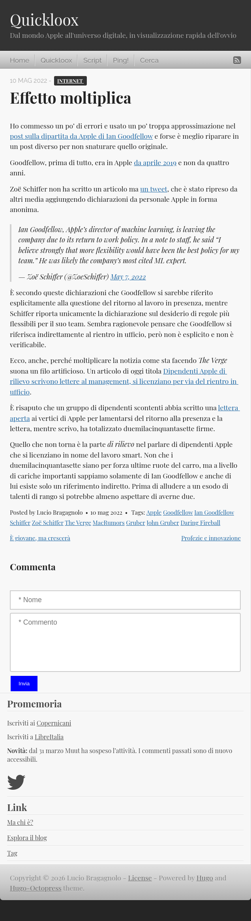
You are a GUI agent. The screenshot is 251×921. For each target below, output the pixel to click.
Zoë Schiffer (48, 523)
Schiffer (20, 523)
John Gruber (162, 523)
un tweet (153, 188)
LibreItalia (49, 737)
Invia (24, 684)
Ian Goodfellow (214, 512)
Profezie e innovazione (211, 538)
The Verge (78, 523)
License (140, 877)
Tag (12, 853)
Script (92, 60)
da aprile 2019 (155, 162)
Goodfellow (178, 512)
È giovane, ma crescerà (40, 538)
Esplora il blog (27, 838)
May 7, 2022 (128, 276)
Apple (154, 512)
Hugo (205, 877)
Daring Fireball (200, 523)
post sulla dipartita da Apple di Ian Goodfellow (81, 135)
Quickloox (44, 19)
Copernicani (54, 723)
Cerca (149, 60)
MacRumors (109, 523)
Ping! (121, 60)
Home (19, 60)
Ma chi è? (20, 822)
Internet (70, 80)
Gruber (135, 523)
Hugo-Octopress (36, 887)
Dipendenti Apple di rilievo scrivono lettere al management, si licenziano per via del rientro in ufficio (124, 381)
